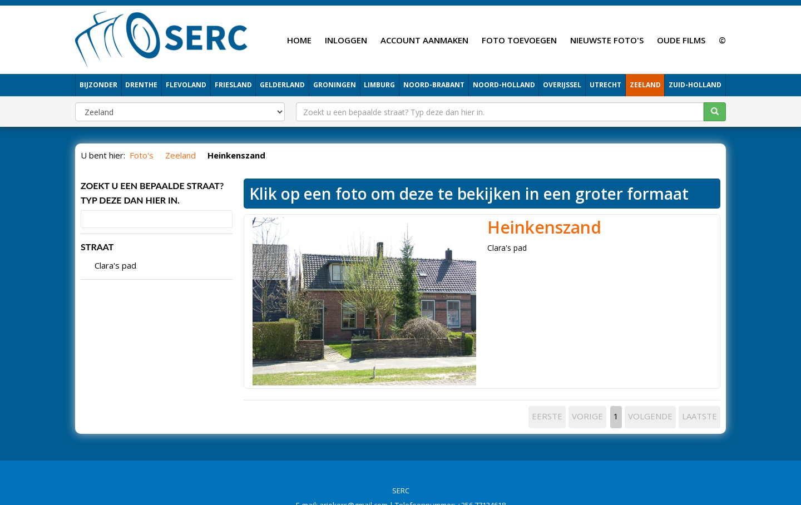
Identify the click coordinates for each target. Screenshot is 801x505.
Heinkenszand (544, 227)
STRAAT (97, 246)
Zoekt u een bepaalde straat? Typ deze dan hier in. (152, 192)
